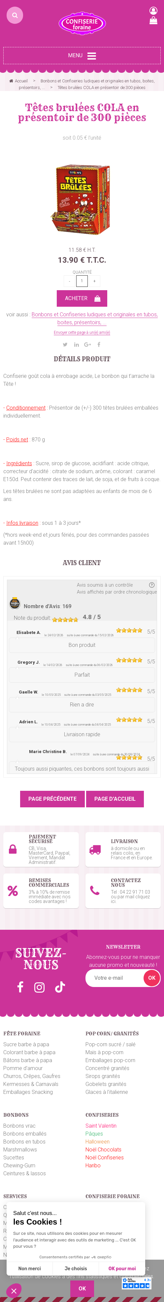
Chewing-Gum (19, 1165)
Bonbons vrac (19, 1126)
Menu (82, 56)
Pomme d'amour (23, 1068)
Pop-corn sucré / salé (110, 1044)
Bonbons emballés (25, 1134)
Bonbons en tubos (24, 1142)
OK (151, 978)
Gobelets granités (105, 1084)
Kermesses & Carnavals (30, 1084)
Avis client (82, 563)
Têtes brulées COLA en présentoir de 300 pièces (82, 112)
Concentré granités (107, 1068)
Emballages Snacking (28, 1092)
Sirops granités (102, 1076)
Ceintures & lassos (24, 1173)
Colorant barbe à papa (29, 1052)
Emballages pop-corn (110, 1060)
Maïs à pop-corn (104, 1052)
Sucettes (13, 1157)
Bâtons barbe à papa (27, 1060)
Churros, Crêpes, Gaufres (31, 1076)
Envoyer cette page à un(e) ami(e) (82, 332)
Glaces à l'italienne (106, 1092)
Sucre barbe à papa (26, 1044)
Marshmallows (20, 1149)
